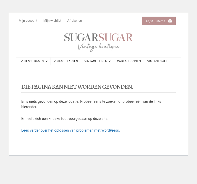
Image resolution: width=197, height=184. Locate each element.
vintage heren (95, 61)
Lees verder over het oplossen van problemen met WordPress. (70, 130)
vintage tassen (66, 61)
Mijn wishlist (52, 20)
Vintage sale (157, 61)
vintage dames (32, 61)
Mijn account (28, 20)
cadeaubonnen (129, 61)
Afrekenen (74, 20)
